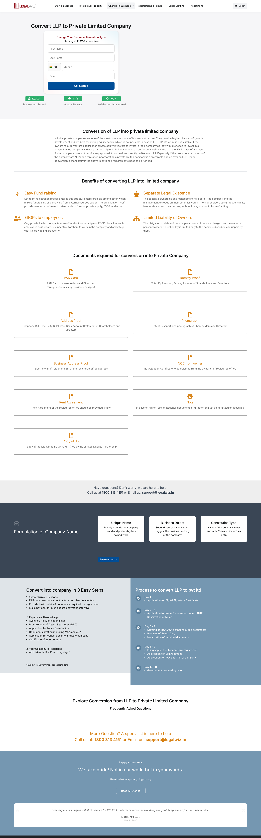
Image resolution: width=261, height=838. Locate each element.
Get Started (81, 85)
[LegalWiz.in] (25, 4)
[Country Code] (54, 67)
